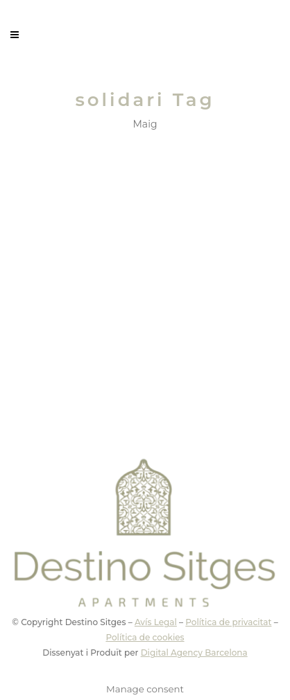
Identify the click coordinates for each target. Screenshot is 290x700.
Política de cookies (144, 637)
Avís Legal (156, 622)
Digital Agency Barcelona (194, 652)
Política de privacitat (228, 622)
